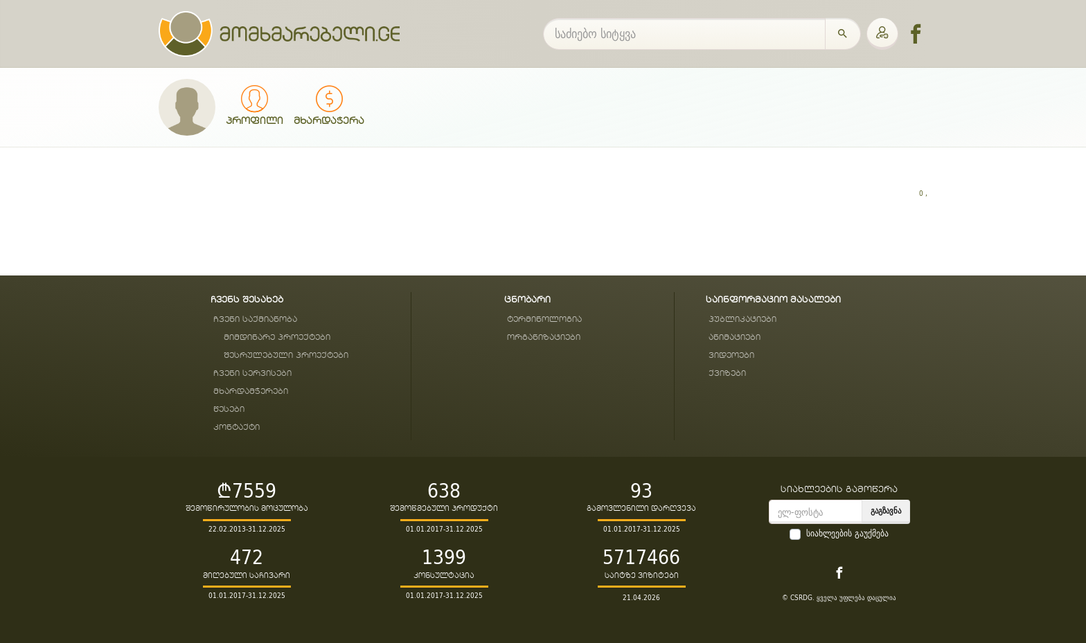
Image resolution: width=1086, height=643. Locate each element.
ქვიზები (727, 373)
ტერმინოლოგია (544, 319)
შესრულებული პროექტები (286, 355)
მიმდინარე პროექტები (277, 337)
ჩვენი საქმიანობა (255, 319)
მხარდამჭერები (250, 391)
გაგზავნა (886, 510)
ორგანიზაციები (543, 337)
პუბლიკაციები (742, 319)
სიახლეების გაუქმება (847, 534)
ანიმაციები (734, 337)
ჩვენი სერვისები (252, 373)
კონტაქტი (236, 427)
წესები (228, 409)
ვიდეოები (731, 355)
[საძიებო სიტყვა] (684, 34)
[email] (815, 512)
